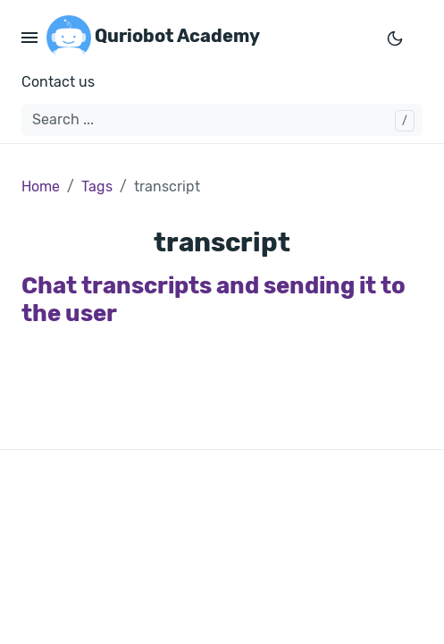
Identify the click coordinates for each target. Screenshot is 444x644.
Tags (97, 186)
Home (40, 186)
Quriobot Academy (153, 37)
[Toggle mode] (395, 37)
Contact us (58, 81)
